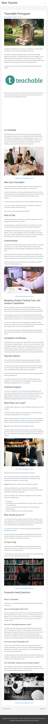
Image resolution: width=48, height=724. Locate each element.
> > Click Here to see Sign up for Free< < (24, 178)
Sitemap (21, 718)
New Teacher (10, 2)
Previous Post (6, 708)
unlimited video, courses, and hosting (22, 418)
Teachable (6, 603)
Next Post (43, 708)
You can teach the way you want (12, 528)
